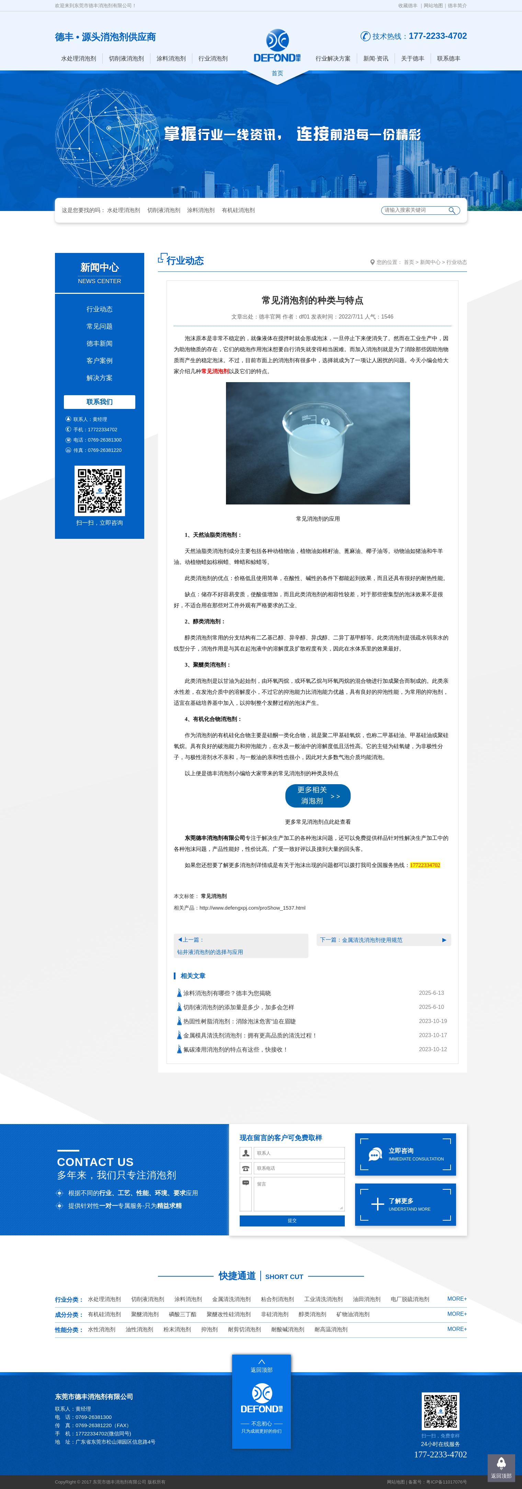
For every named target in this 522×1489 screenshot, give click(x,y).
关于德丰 (412, 58)
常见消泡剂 (215, 371)
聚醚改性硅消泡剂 (229, 1314)
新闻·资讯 (375, 58)
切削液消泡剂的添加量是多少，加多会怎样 (235, 1006)
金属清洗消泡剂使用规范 (372, 940)
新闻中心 (430, 262)
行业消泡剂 (213, 58)
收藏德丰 (408, 5)
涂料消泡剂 (171, 58)
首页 (409, 262)
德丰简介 (457, 5)
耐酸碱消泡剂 (287, 1329)
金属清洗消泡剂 (231, 1299)
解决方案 (100, 377)
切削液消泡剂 (126, 58)
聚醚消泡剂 (145, 1314)
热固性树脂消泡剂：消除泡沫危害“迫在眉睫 (236, 1020)
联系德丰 (449, 58)
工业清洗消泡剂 (323, 1299)
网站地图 (433, 5)
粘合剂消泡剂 (277, 1299)
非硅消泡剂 (274, 1314)
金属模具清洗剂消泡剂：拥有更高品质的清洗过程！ (247, 1035)
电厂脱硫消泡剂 (410, 1299)
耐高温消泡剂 (331, 1329)
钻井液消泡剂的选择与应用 (210, 952)
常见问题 (100, 326)
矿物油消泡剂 (353, 1314)
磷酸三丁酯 (182, 1314)
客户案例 (100, 360)
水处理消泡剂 (78, 58)
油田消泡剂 (367, 1299)
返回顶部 (501, 1476)
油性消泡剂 (139, 1329)
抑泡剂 (209, 1329)
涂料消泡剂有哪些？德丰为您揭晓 (224, 992)
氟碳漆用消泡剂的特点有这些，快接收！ (232, 1049)
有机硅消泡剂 (238, 210)
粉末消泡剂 (177, 1329)
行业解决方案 (333, 58)
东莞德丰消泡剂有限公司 (215, 838)
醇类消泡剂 (312, 1314)
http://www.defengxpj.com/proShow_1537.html (253, 908)
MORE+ (457, 1299)
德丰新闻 (100, 343)
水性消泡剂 (101, 1329)
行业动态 (100, 309)
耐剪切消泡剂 (244, 1329)
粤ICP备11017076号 (446, 1482)
